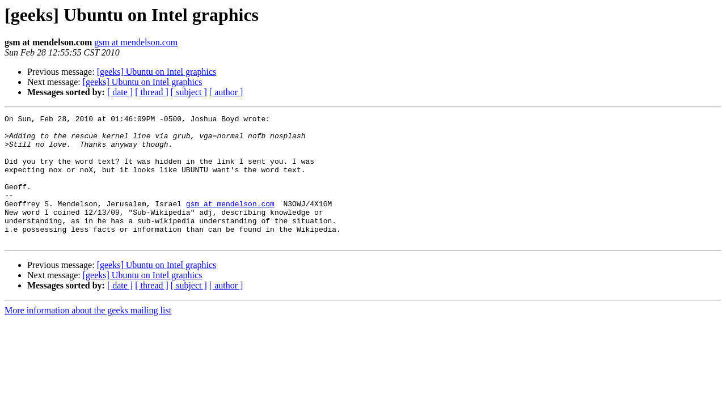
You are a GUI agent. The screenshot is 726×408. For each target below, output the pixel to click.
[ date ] (120, 92)
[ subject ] (189, 92)
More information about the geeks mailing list (88, 336)
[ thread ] (151, 92)
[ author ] (226, 92)
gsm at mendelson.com (136, 42)
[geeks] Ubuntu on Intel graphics (157, 71)
